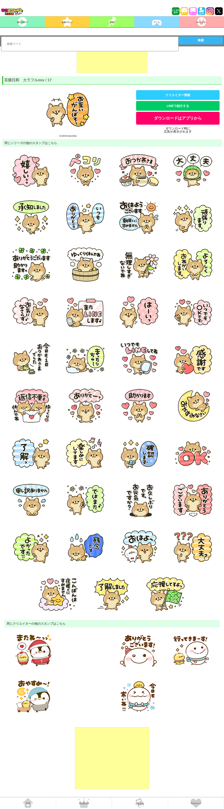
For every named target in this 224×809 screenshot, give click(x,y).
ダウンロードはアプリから (178, 118)
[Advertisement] (112, 62)
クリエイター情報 (177, 95)
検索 (201, 40)
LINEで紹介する (178, 106)
